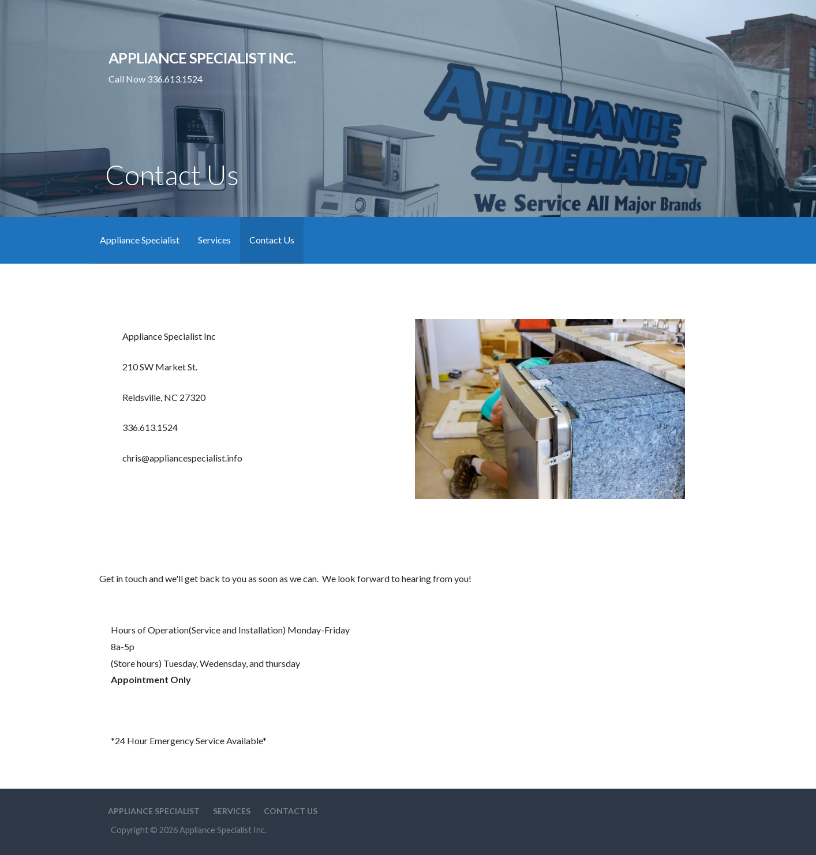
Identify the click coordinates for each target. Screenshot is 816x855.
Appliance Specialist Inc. (201, 57)
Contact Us (271, 239)
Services (214, 239)
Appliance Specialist (139, 239)
